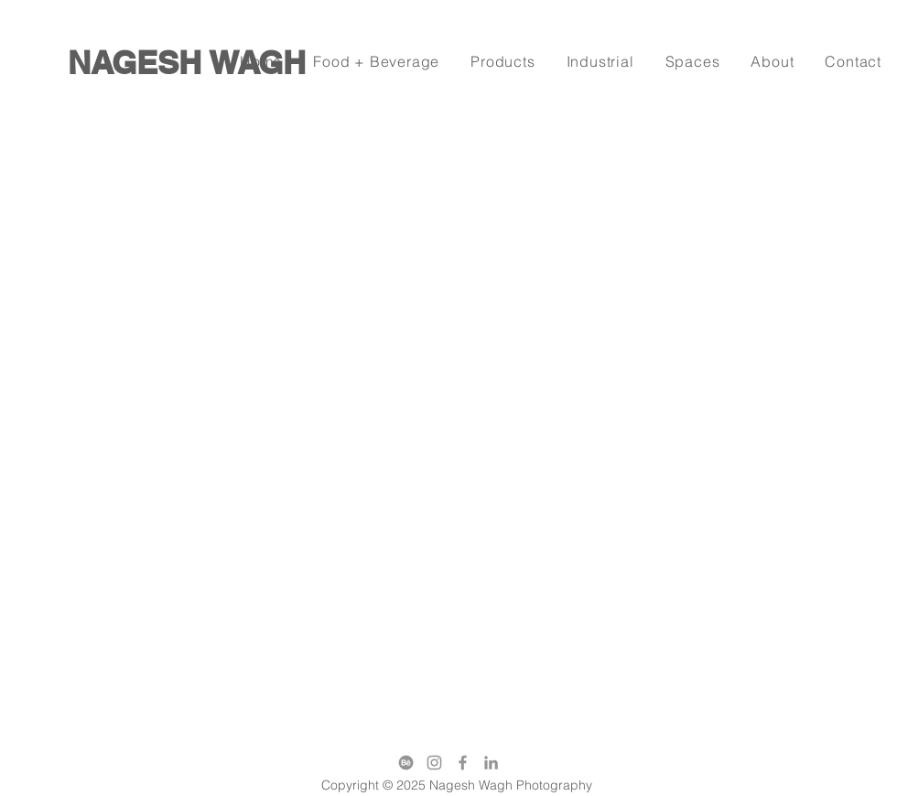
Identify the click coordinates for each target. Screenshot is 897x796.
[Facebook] (462, 762)
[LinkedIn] (491, 762)
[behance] (406, 762)
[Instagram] (434, 762)
